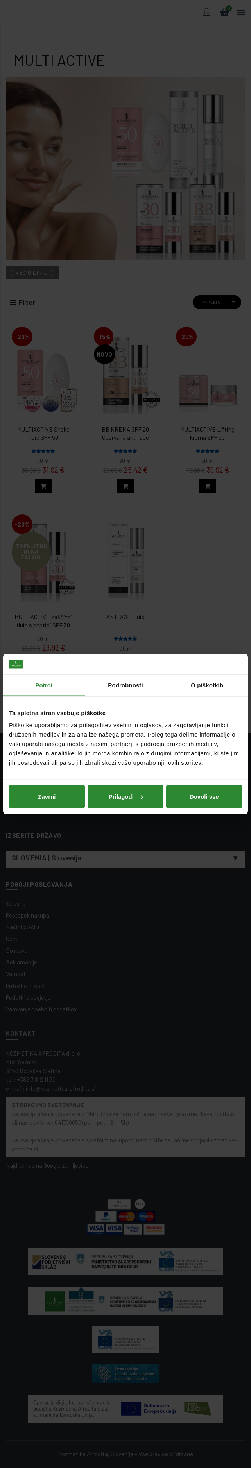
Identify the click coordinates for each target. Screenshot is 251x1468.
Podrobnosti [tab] (125, 684)
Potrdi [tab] (43, 684)
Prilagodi (126, 796)
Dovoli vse (204, 796)
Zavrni (47, 796)
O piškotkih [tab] (207, 684)
